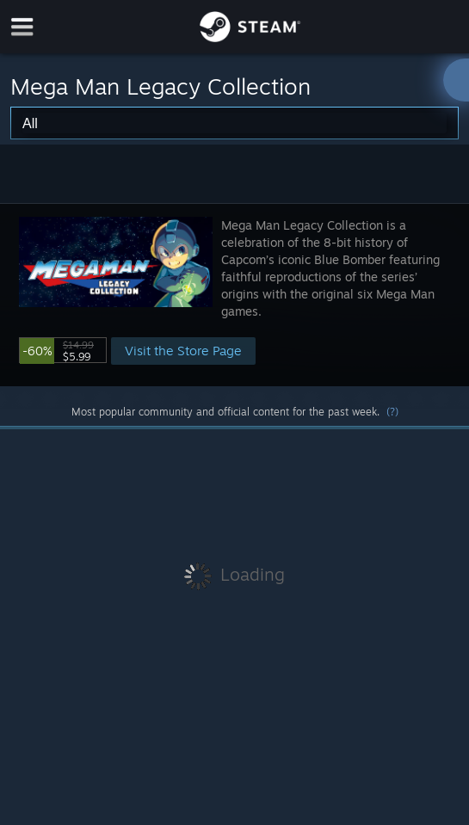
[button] (234, 294)
